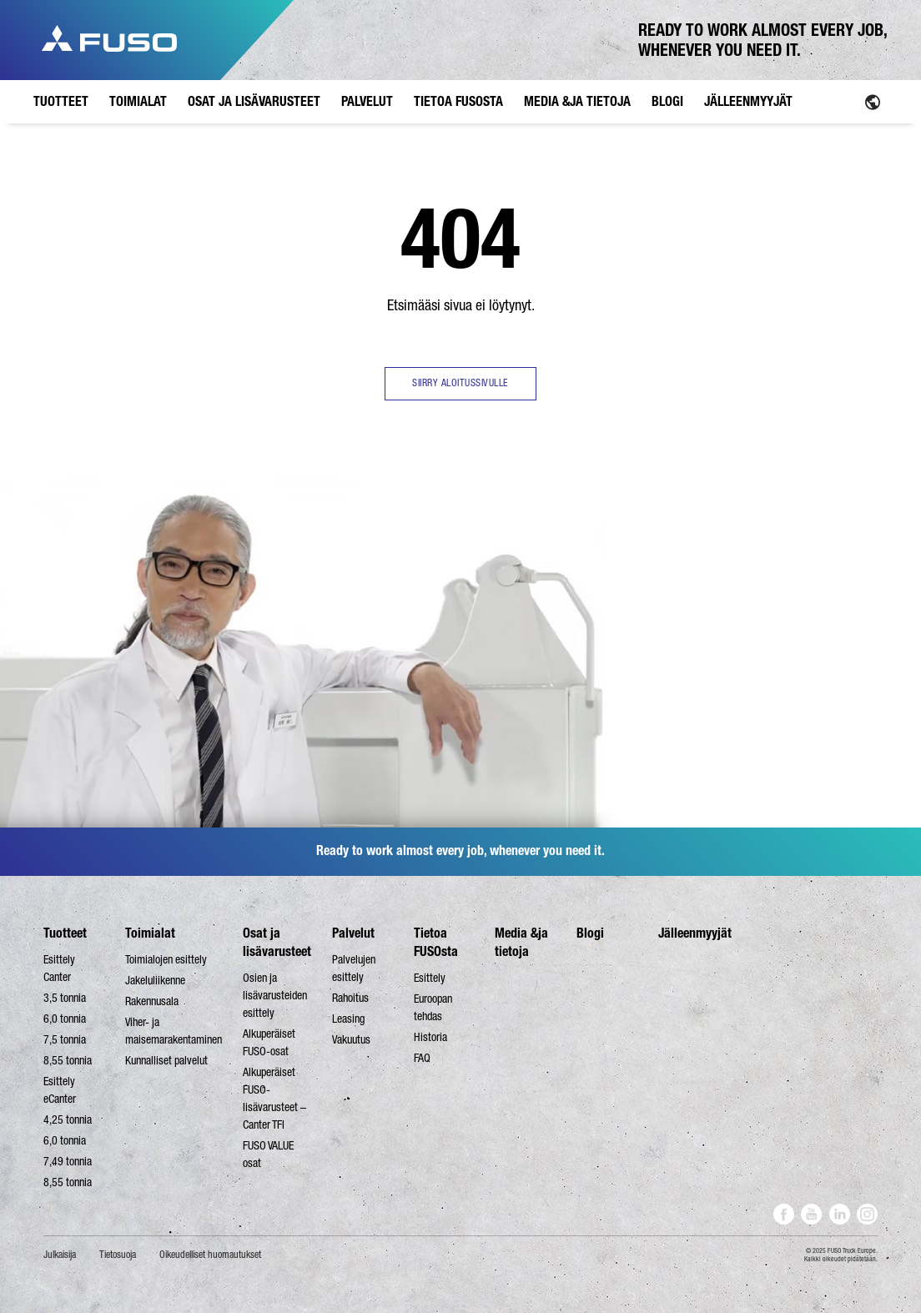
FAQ (422, 1057)
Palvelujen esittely (353, 968)
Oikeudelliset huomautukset (210, 1254)
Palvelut (353, 933)
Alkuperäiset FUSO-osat (269, 1042)
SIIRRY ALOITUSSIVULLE (460, 383)
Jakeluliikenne (155, 980)
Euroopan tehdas (433, 1007)
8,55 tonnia (67, 1060)
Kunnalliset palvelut (166, 1060)
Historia (430, 1037)
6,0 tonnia (64, 1018)
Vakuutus (351, 1039)
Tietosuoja (117, 1254)
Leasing (348, 1018)
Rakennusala (152, 1001)
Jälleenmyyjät (695, 933)
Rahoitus (350, 997)
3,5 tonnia (64, 997)
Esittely (429, 977)
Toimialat (150, 933)
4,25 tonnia (67, 1119)
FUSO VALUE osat (268, 1154)
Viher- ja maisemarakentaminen (173, 1030)
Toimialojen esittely (166, 959)
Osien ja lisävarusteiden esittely (275, 995)
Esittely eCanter (59, 1089)
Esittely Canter (59, 968)
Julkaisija (59, 1254)
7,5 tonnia (64, 1039)
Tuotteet (65, 933)
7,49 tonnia (67, 1161)
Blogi (590, 933)
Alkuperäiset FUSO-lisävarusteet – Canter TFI (274, 1098)
